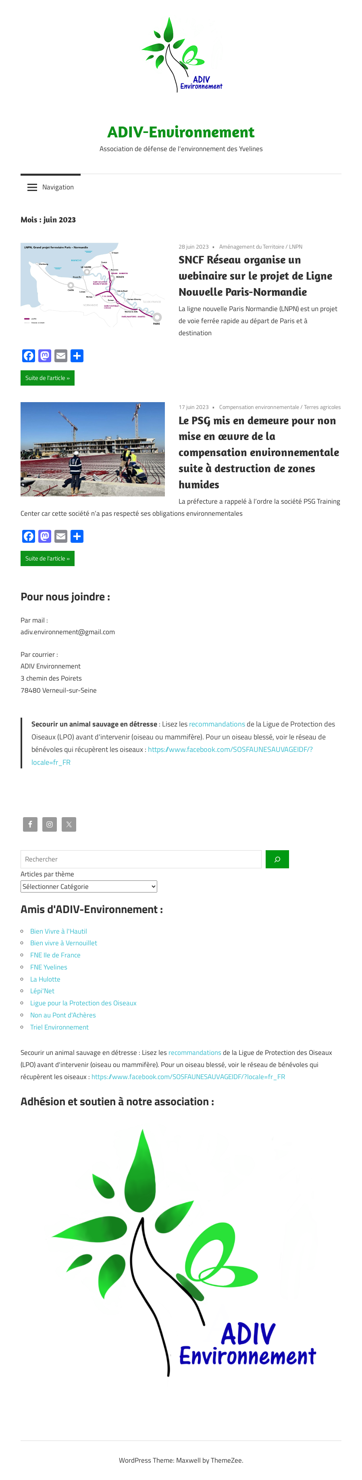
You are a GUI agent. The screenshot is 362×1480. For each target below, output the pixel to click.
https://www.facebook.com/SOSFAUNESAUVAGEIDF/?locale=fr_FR (188, 1076)
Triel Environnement (59, 1027)
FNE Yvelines (48, 967)
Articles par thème (47, 874)
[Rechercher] (277, 859)
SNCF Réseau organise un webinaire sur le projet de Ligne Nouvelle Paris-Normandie (255, 275)
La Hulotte (45, 979)
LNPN (295, 246)
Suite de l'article (45, 377)
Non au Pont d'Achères (63, 1015)
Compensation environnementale (259, 407)
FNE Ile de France (55, 955)
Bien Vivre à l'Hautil (58, 931)
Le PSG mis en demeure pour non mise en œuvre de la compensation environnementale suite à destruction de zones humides (259, 452)
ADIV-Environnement (181, 131)
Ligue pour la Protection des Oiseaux (83, 1003)
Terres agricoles (322, 407)
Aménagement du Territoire (251, 246)
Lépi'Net (42, 991)
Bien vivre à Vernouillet (63, 943)
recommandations (217, 723)
